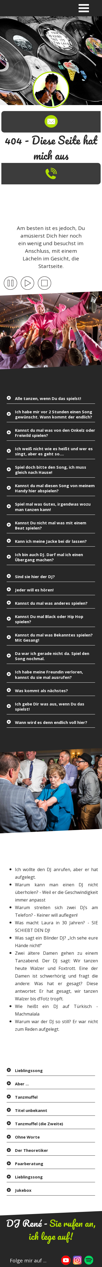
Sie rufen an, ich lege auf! (62, 1229)
